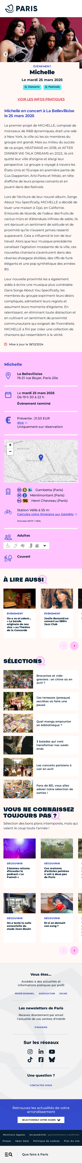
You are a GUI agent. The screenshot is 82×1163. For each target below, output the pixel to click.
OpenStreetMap (62, 481)
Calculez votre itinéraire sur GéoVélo (45, 514)
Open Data (22, 1141)
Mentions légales (14, 1134)
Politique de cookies (46, 1141)
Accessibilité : (54, 1134)
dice (20, 423)
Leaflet (42, 481)
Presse (7, 1141)
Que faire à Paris (35, 1154)
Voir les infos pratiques (41, 99)
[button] (41, 457)
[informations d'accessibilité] (26, 545)
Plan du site (72, 1141)
